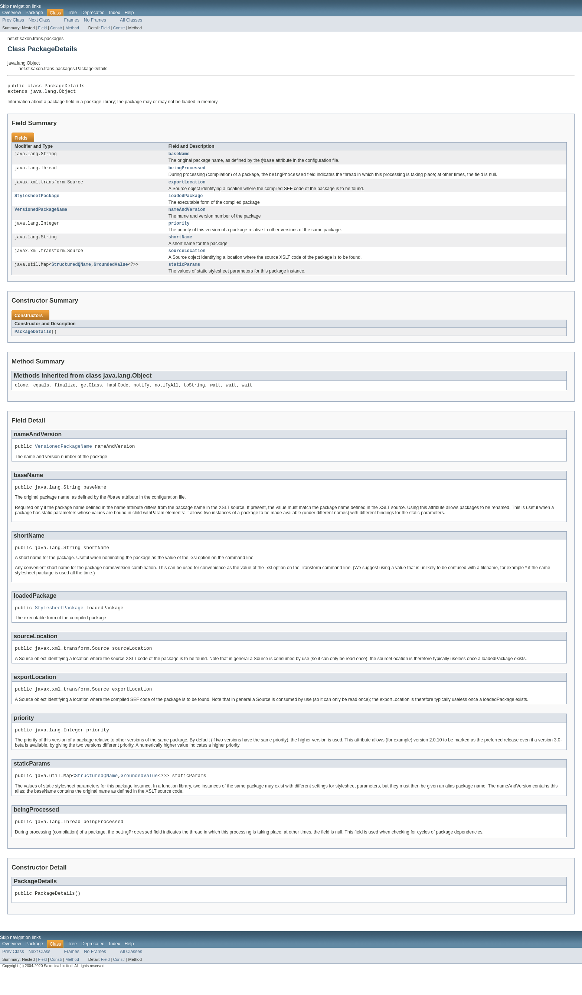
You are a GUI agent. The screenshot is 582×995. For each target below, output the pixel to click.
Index (114, 12)
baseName (179, 157)
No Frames (95, 20)
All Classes (131, 20)
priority (179, 231)
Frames (71, 20)
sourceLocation (187, 259)
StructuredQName (71, 274)
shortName (180, 245)
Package (34, 12)
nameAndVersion (187, 216)
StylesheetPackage (36, 202)
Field (42, 28)
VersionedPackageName (40, 216)
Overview (11, 12)
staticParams (184, 274)
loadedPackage (186, 202)
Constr (56, 28)
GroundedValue (111, 274)
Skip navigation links (20, 6)
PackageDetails (33, 342)
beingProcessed (187, 172)
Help (129, 12)
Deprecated (93, 12)
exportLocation (187, 187)
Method (72, 28)
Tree (72, 12)
